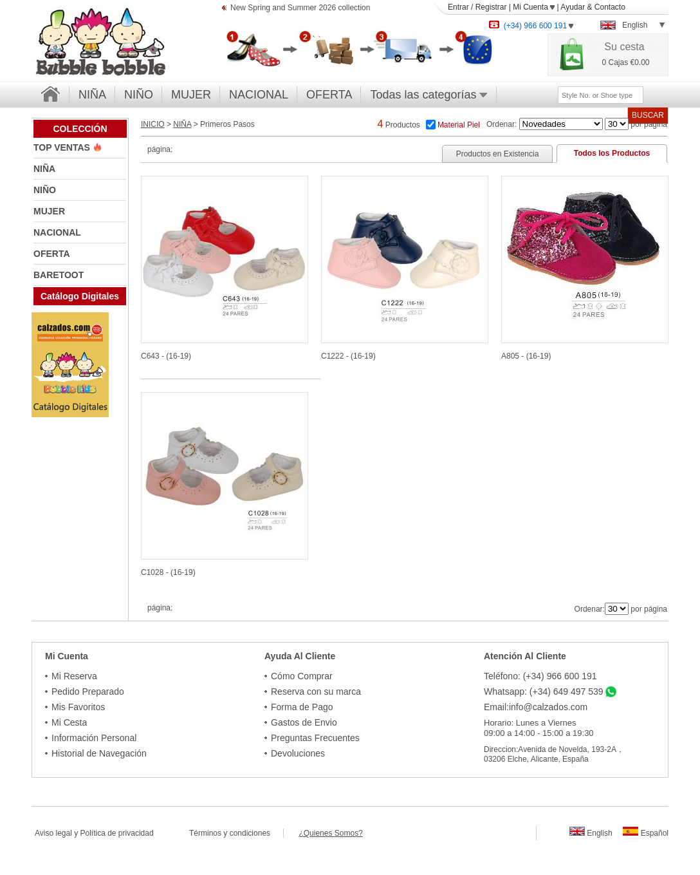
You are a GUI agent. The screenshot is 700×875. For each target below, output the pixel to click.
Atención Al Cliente (525, 656)
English (590, 833)
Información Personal (93, 738)
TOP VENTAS (63, 147)
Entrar (458, 7)
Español (645, 833)
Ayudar (572, 7)
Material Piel (459, 124)
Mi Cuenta (534, 7)
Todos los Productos (612, 153)
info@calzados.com (548, 707)
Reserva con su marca (316, 691)
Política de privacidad (117, 833)
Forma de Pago (302, 707)
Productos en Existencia (497, 153)
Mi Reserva (74, 676)
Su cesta (624, 46)
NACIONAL (258, 94)
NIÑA (92, 94)
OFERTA (329, 94)
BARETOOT (58, 275)
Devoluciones (298, 753)
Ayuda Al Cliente (299, 656)
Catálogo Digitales (80, 296)
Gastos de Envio (304, 722)
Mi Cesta (69, 722)
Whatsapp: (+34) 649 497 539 (543, 691)
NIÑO (138, 94)
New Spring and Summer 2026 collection (300, 8)
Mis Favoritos (78, 707)
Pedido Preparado (87, 691)
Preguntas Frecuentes (315, 738)
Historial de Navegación (99, 753)
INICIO (153, 124)
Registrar (491, 7)
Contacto (609, 7)
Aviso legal (53, 833)
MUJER (191, 94)
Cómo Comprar (302, 676)
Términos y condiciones (236, 833)
